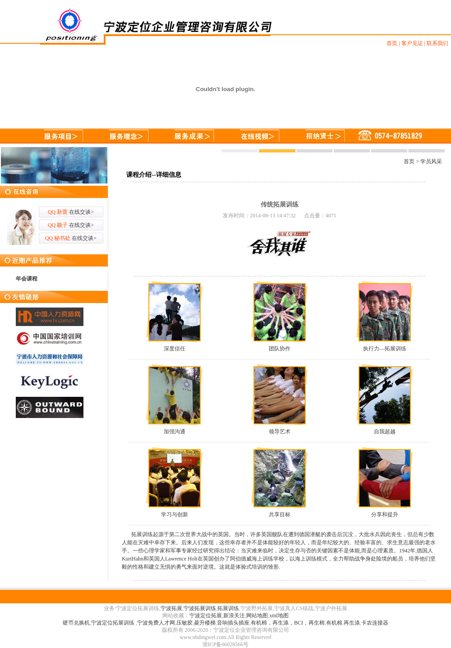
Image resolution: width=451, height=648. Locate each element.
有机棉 (334, 623)
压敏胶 (184, 623)
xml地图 (279, 615)
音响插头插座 (233, 623)
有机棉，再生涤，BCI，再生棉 (288, 623)
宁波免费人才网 (156, 623)
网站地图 (257, 615)
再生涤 (352, 623)
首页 (409, 161)
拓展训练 (228, 608)
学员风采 (431, 161)
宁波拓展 (171, 608)
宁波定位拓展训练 (113, 623)
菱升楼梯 (205, 623)
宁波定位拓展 (205, 615)
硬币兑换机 (76, 623)
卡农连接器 (374, 623)
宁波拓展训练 (200, 608)
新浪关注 (234, 615)
